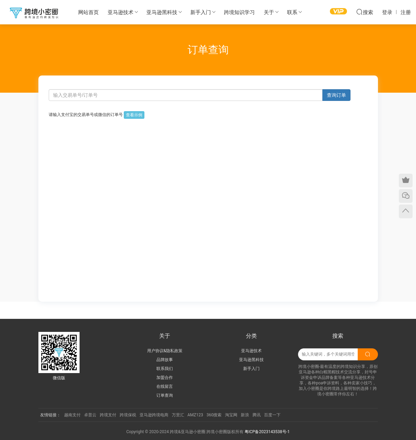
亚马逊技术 (120, 12)
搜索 (364, 11)
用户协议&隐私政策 (164, 350)
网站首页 (88, 12)
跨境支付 (108, 415)
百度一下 (272, 415)
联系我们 (164, 368)
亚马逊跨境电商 (154, 415)
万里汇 (178, 415)
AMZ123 (195, 415)
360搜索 (214, 415)
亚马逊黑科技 (161, 12)
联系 (292, 12)
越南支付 (72, 415)
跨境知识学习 (239, 12)
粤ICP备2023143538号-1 (267, 431)
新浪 (245, 415)
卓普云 (90, 415)
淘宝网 (231, 415)
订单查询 (164, 395)
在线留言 (164, 386)
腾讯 (256, 415)
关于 (269, 12)
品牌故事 (164, 359)
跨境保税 (128, 415)
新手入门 (200, 12)
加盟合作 (164, 377)
